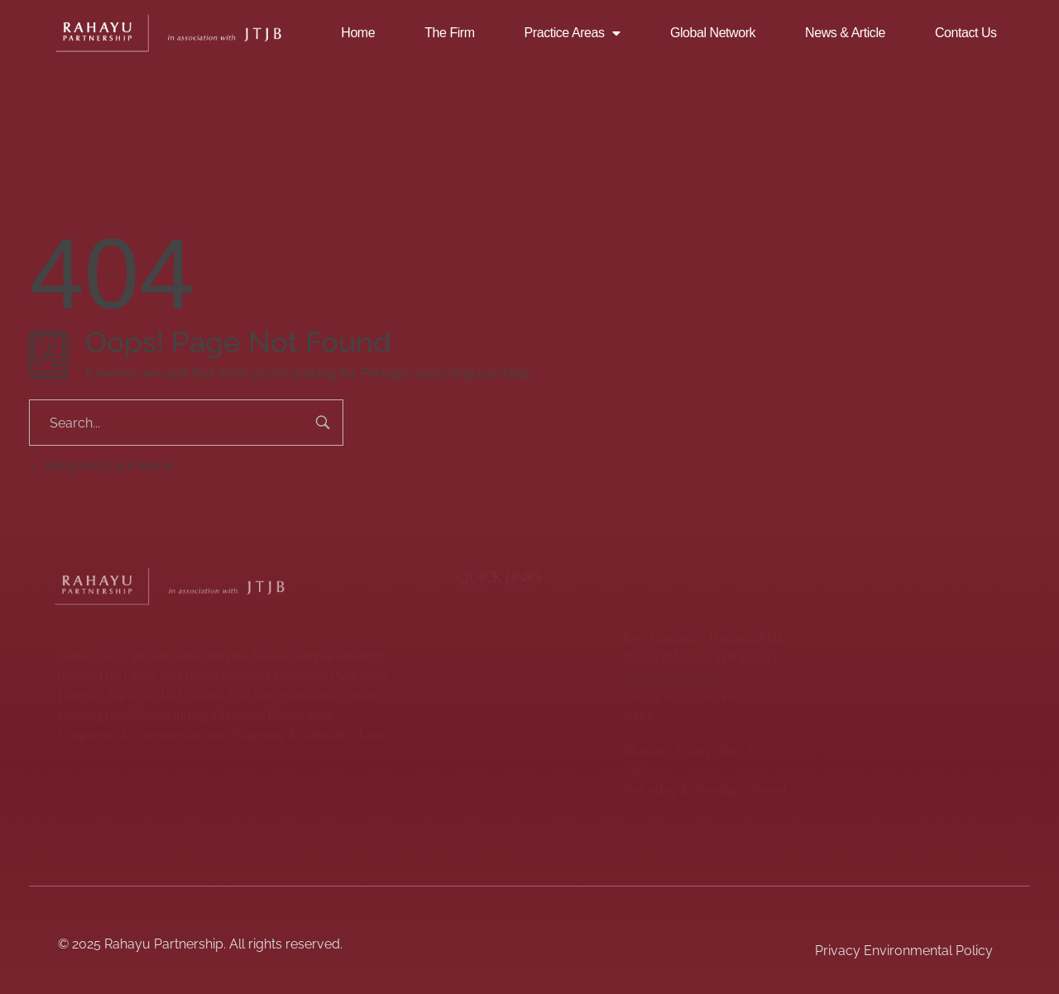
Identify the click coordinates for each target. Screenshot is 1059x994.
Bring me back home (101, 466)
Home (358, 33)
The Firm (449, 33)
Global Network (712, 33)
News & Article (845, 33)
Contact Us (966, 33)
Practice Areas (573, 33)
